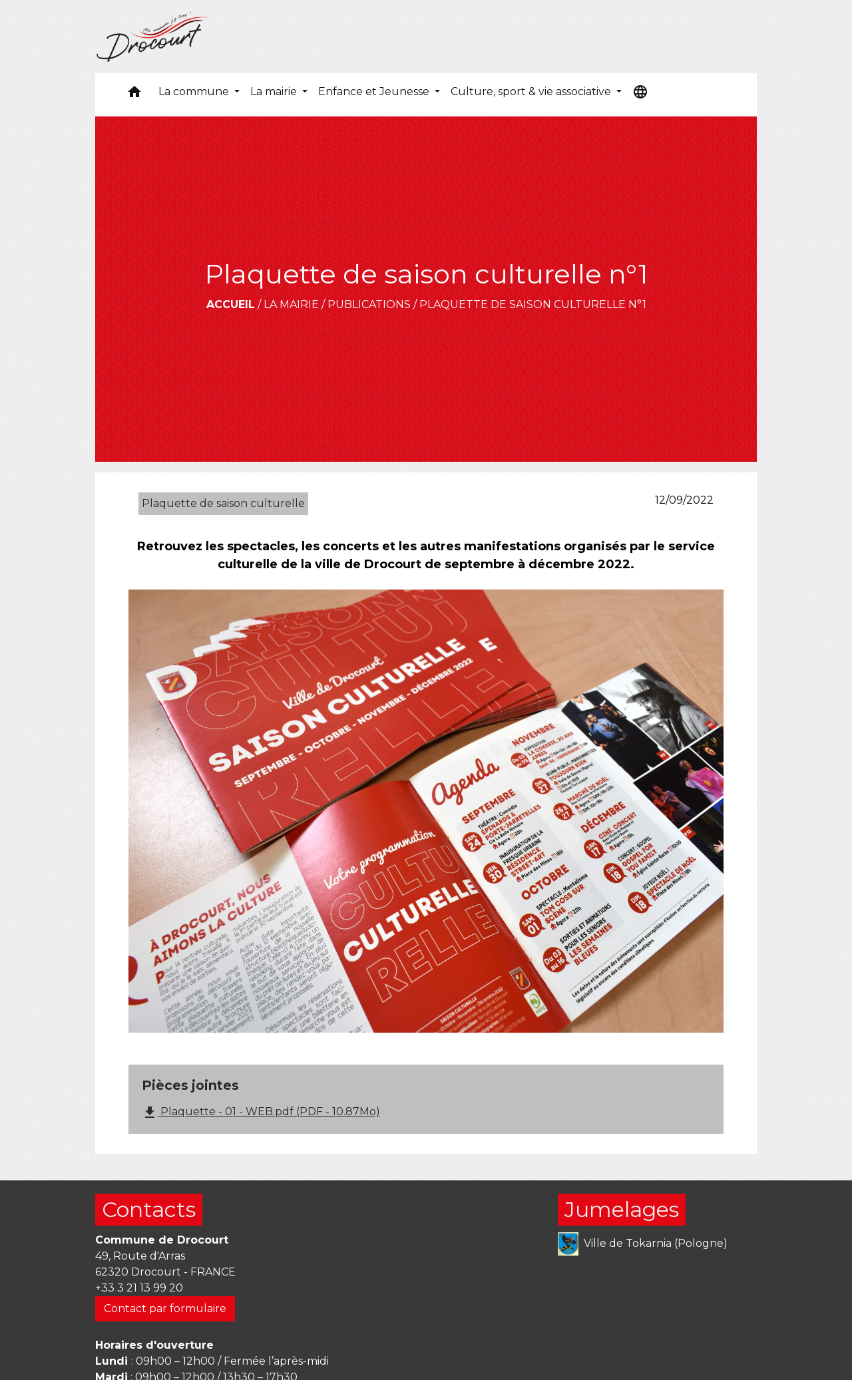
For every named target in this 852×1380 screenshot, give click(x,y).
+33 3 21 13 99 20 (139, 1288)
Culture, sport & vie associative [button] (532, 91)
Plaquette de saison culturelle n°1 (532, 304)
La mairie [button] (275, 91)
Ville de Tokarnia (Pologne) (643, 1244)
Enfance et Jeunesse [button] (375, 91)
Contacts (149, 1209)
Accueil (230, 304)
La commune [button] (195, 91)
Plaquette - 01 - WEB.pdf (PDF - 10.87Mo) (261, 1113)
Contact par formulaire (165, 1308)
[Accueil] (153, 37)
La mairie (291, 304)
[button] (134, 95)
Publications (369, 304)
